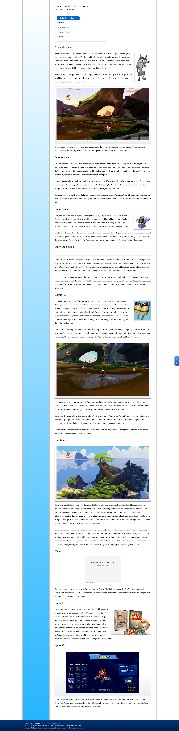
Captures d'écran (63, 32)
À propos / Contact (31, 61)
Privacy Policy (57, 723)
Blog (26, 28)
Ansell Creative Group (89, 609)
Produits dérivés (30, 47)
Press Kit (61, 37)
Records (28, 52)
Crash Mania (27, 723)
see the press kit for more (90, 523)
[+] (68, 27)
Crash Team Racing (62, 703)
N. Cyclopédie (30, 37)
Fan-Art (27, 56)
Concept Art (62, 27)
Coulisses (28, 42)
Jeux (36, 33)
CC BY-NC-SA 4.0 (46, 723)
